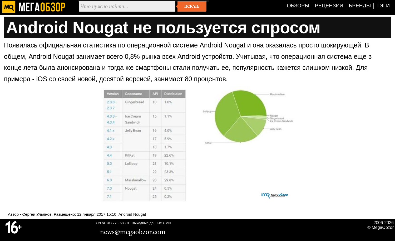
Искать (191, 6)
